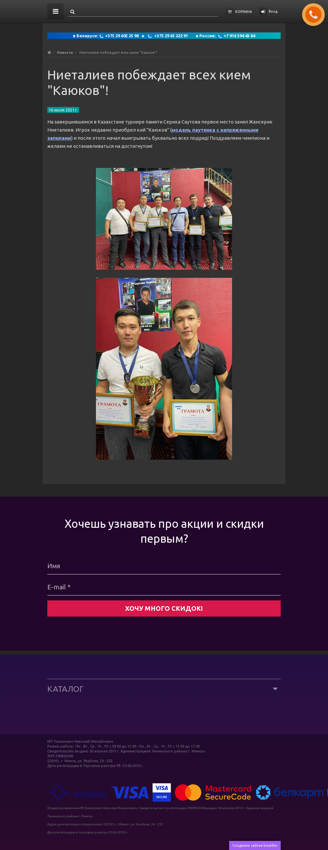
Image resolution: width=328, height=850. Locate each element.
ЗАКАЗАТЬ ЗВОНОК (316, 14)
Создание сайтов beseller (254, 845)
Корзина (243, 12)
